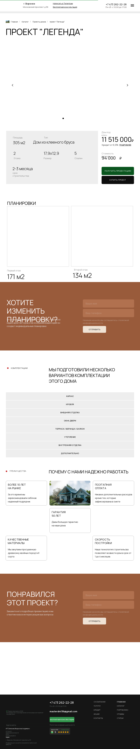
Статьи (120, 718)
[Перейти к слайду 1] (63, 118)
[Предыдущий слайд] (12, 85)
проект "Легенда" (57, 21)
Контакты (98, 718)
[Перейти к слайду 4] (71, 118)
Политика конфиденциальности (62, 725)
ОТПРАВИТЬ (94, 329)
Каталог (25, 21)
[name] (108, 303)
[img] (15, 5)
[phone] (108, 313)
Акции (97, 714)
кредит (97, 710)
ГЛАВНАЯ (121, 702)
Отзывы (120, 714)
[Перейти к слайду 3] (68, 118)
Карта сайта (11, 725)
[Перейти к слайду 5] (74, 118)
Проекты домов (39, 21)
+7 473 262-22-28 (116, 4)
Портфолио (122, 710)
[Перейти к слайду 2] (66, 118)
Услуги (97, 706)
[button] (65, 7)
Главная (12, 21)
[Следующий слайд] (127, 85)
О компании (99, 702)
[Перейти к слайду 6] (77, 118)
